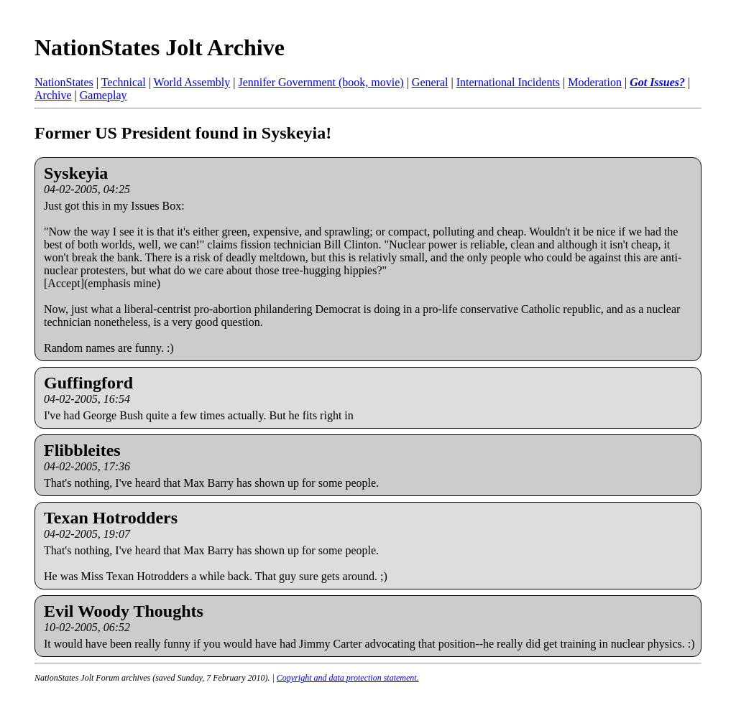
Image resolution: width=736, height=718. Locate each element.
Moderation (595, 82)
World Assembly (192, 82)
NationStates (63, 82)
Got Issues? (657, 82)
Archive (53, 95)
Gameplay (103, 95)
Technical (123, 82)
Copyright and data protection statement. (348, 678)
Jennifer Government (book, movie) (320, 82)
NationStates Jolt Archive (159, 47)
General (430, 82)
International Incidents (508, 82)
